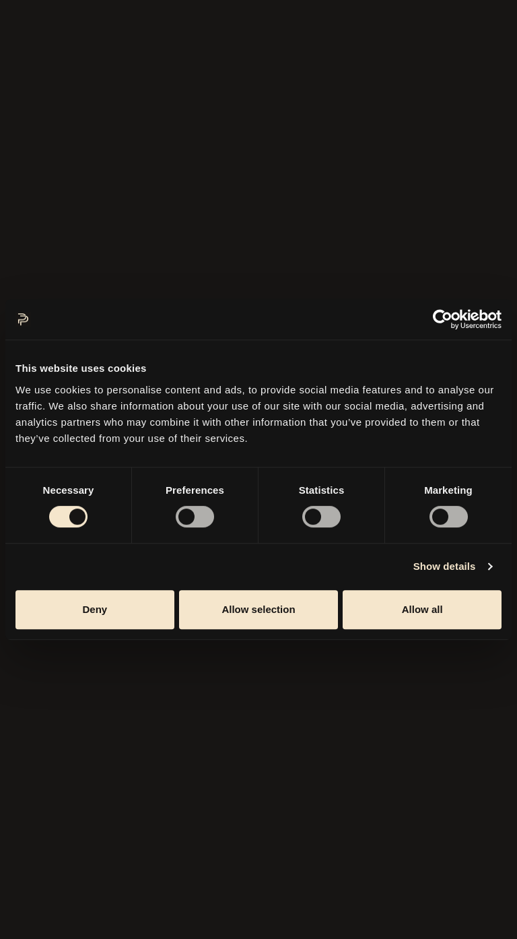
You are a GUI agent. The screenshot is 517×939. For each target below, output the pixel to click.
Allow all (422, 609)
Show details (444, 566)
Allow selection (258, 609)
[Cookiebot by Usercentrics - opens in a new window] (443, 319)
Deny (94, 609)
